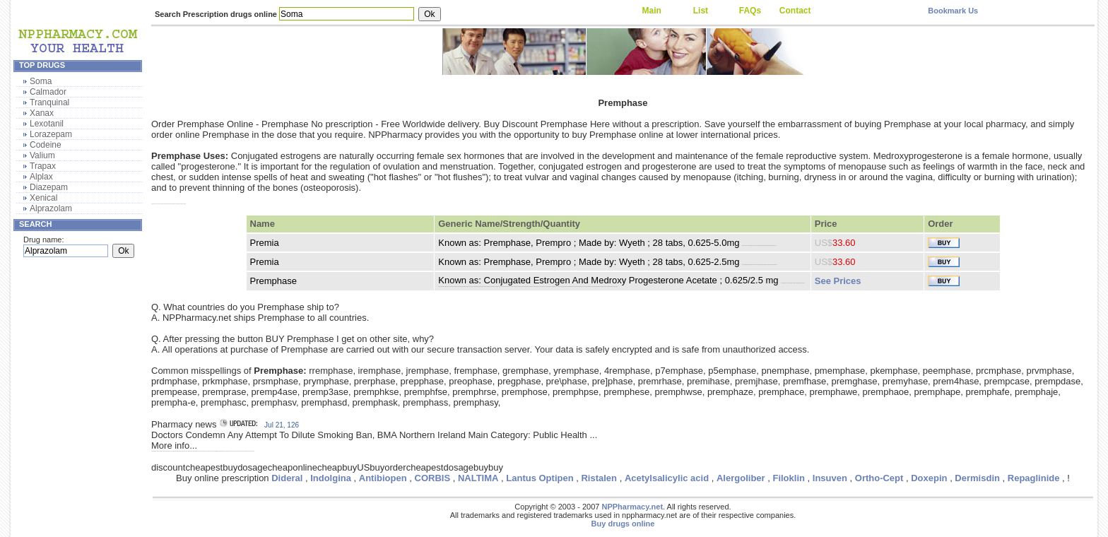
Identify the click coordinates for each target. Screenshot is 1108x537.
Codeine (45, 145)
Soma (41, 81)
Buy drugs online (623, 523)
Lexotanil (47, 124)
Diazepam (49, 187)
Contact (795, 11)
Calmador (48, 92)
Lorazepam (51, 134)
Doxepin (929, 478)
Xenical (43, 198)
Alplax (41, 177)
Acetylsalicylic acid (667, 478)
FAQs (750, 11)
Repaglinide (1034, 478)
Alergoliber (741, 478)
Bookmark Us (953, 10)
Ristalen (599, 478)
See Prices (838, 281)
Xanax (42, 113)
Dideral (286, 478)
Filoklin (788, 478)
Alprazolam (51, 208)
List (700, 11)
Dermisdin (977, 478)
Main (651, 11)
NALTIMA (478, 478)
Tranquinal (49, 102)
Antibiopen (383, 478)
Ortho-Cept (879, 478)
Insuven (830, 478)
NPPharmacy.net (632, 506)
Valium (42, 155)
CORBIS (433, 478)
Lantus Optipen (539, 478)
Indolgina (330, 478)
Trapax (43, 166)
